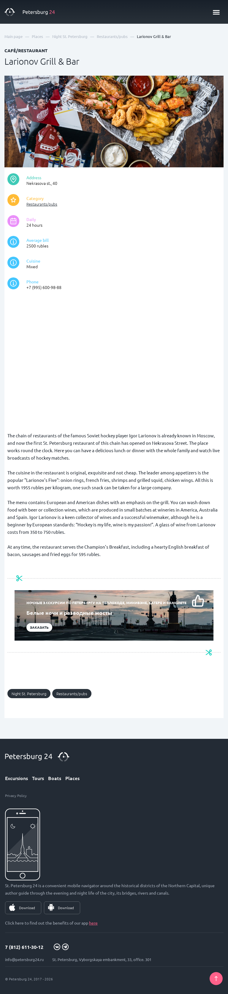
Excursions (16, 778)
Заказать (39, 627)
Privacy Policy (16, 795)
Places (72, 778)
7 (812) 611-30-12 (24, 947)
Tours (38, 778)
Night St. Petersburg (29, 693)
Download (27, 907)
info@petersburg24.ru (24, 959)
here (93, 922)
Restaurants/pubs (41, 204)
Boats (54, 778)
